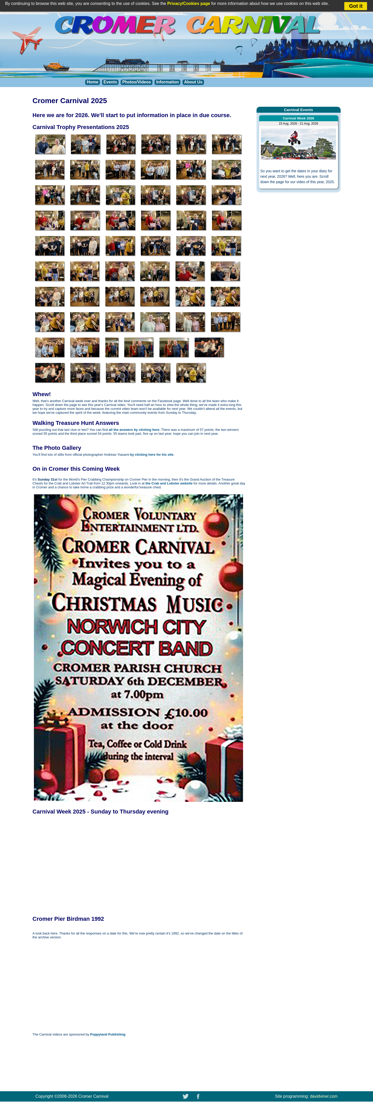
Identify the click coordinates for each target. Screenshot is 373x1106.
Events (110, 82)
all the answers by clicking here (134, 430)
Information (167, 82)
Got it (355, 6)
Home (92, 82)
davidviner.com (324, 1096)
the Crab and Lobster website (169, 483)
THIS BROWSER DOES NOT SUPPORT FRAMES (105, 865)
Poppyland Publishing (108, 1034)
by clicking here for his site (151, 454)
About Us (193, 82)
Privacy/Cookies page (188, 3)
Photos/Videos (136, 82)
